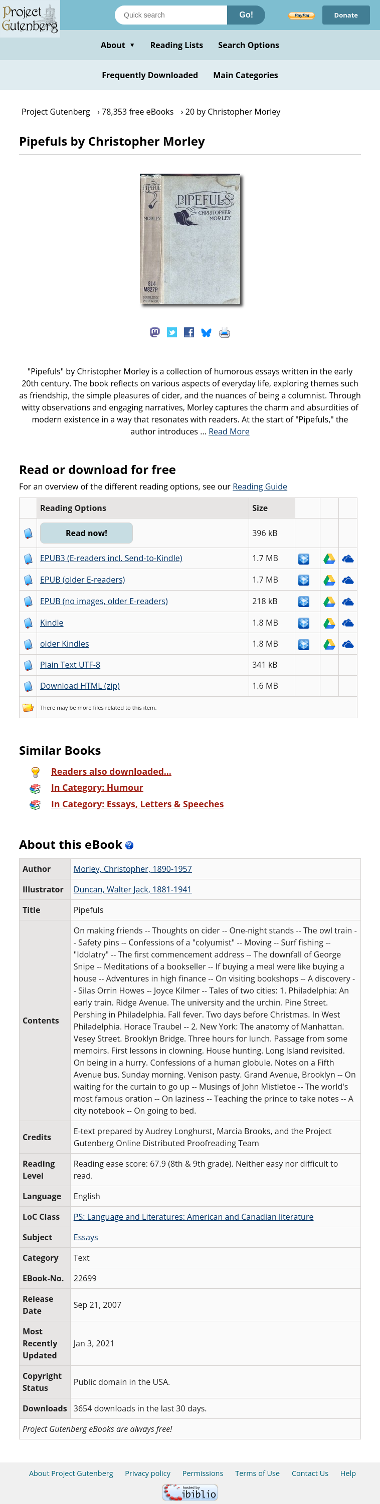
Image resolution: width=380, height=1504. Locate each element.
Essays (86, 1237)
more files (91, 707)
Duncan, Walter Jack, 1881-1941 (133, 889)
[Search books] (171, 15)
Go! (246, 15)
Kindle (52, 622)
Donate (346, 15)
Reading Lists (177, 45)
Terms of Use (257, 1473)
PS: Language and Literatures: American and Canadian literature (194, 1216)
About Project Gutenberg (71, 1473)
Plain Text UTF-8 (70, 664)
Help (348, 1473)
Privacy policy (147, 1473)
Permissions (203, 1473)
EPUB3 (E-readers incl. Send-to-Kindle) (111, 558)
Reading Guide (260, 486)
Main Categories (245, 75)
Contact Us (310, 1473)
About (118, 45)
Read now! (86, 533)
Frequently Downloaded (150, 75)
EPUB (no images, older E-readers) (104, 601)
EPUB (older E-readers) (82, 579)
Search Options (248, 45)
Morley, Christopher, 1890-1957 (133, 868)
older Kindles (64, 643)
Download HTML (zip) (80, 685)
